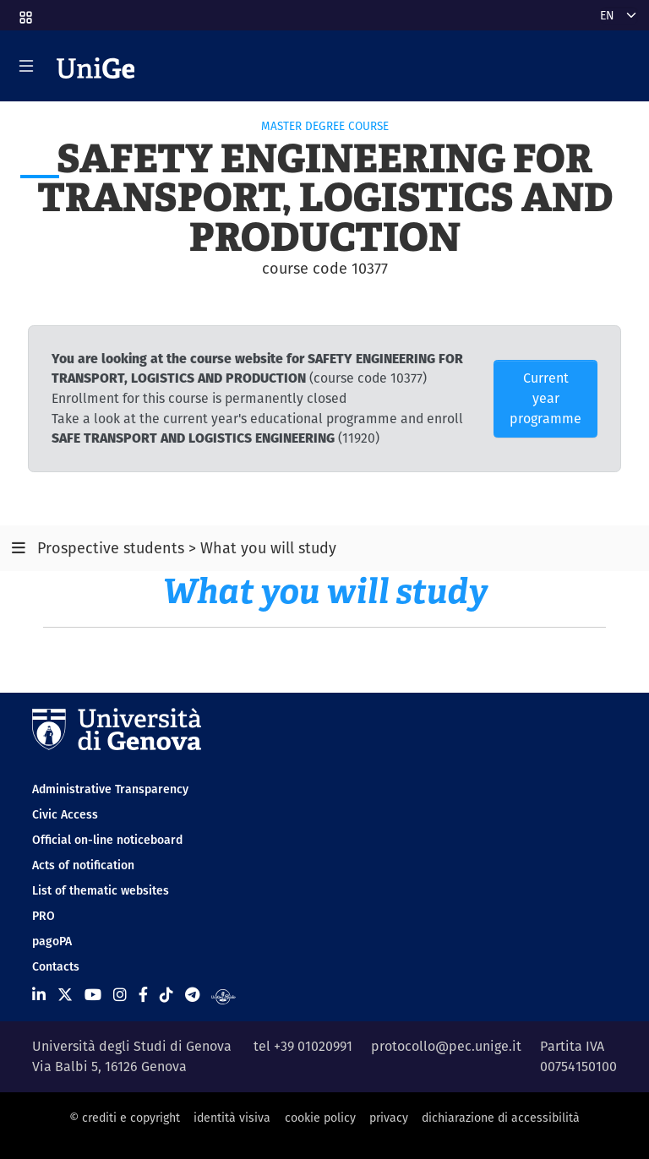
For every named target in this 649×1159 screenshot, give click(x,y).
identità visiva (232, 1117)
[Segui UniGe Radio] (223, 994)
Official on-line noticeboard (107, 839)
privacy (388, 1117)
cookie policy (320, 1117)
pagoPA (52, 941)
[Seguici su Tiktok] (166, 994)
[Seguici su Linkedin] (39, 994)
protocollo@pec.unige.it (446, 1046)
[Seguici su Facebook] (143, 994)
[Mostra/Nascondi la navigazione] (26, 66)
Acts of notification (83, 865)
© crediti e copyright (124, 1117)
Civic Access (65, 814)
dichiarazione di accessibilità (501, 1117)
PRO (43, 915)
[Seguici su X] (65, 994)
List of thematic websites (100, 890)
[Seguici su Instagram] (120, 994)
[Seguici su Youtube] (93, 994)
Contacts (55, 966)
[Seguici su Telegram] (192, 994)
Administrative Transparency (110, 789)
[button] (24, 11)
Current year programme (545, 398)
